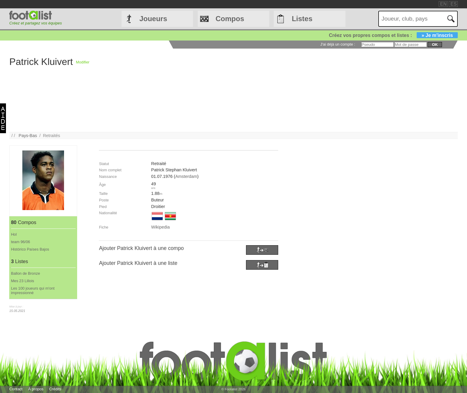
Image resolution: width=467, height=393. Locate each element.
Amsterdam (186, 176)
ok (435, 44)
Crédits (55, 389)
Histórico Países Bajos (30, 249)
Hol (14, 234)
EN (443, 4)
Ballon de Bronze (25, 273)
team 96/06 (20, 242)
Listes (302, 19)
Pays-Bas (28, 135)
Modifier (83, 62)
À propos (35, 389)
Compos (230, 19)
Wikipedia (160, 227)
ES (453, 4)
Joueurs (153, 19)
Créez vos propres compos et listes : (393, 35)
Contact (15, 389)
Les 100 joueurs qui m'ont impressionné (33, 290)
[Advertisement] (268, 90)
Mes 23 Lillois (22, 281)
